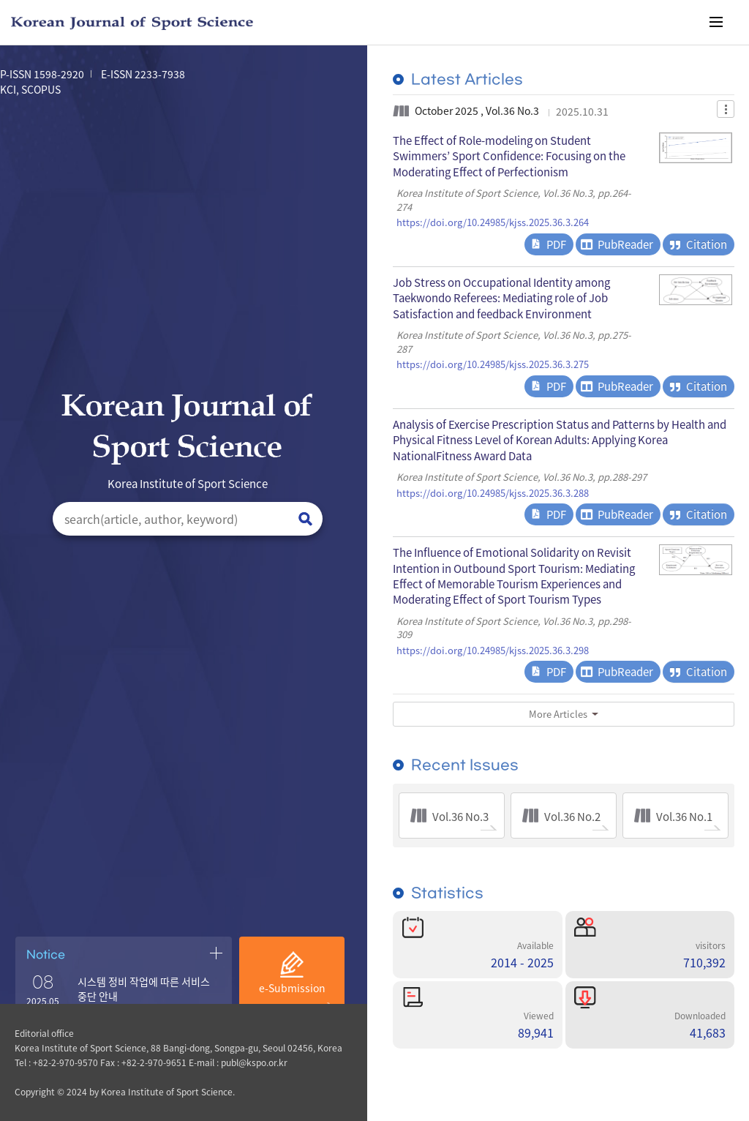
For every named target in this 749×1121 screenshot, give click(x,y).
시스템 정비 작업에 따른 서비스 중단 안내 (144, 988)
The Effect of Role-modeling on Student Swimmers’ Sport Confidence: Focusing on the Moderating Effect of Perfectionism (509, 155)
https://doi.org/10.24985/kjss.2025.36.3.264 (492, 222)
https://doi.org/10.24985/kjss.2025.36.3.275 (492, 364)
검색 (305, 519)
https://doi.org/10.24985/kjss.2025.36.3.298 (492, 650)
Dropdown (725, 109)
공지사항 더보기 (216, 952)
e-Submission (292, 988)
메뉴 (716, 22)
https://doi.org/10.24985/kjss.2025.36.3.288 (492, 493)
